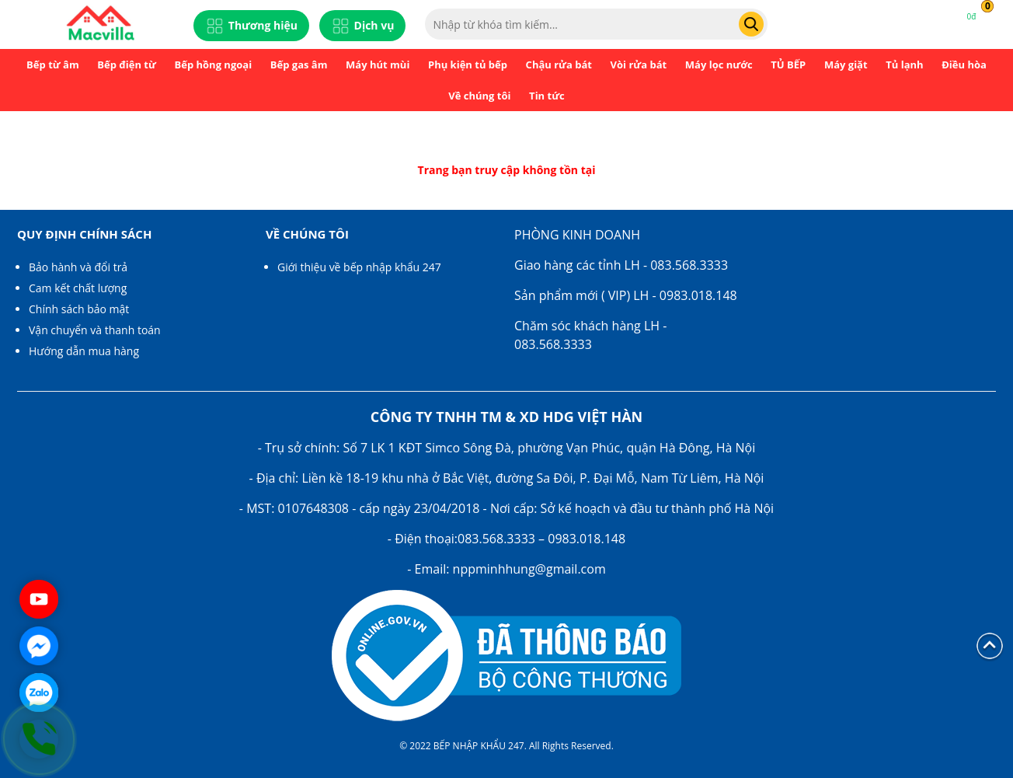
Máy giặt (846, 65)
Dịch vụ (363, 26)
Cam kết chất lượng (78, 288)
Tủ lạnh (904, 65)
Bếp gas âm (299, 65)
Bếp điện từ (126, 65)
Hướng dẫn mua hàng (84, 351)
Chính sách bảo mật (79, 309)
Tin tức (547, 96)
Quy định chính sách (84, 234)
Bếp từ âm (52, 65)
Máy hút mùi (377, 65)
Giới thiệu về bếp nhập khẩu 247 (359, 267)
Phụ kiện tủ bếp (467, 65)
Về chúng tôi (479, 96)
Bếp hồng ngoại (213, 65)
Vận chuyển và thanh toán (95, 330)
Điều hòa (964, 65)
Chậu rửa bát (559, 65)
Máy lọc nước (719, 65)
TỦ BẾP (788, 65)
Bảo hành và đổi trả (78, 267)
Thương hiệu (251, 26)
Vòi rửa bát (639, 65)
